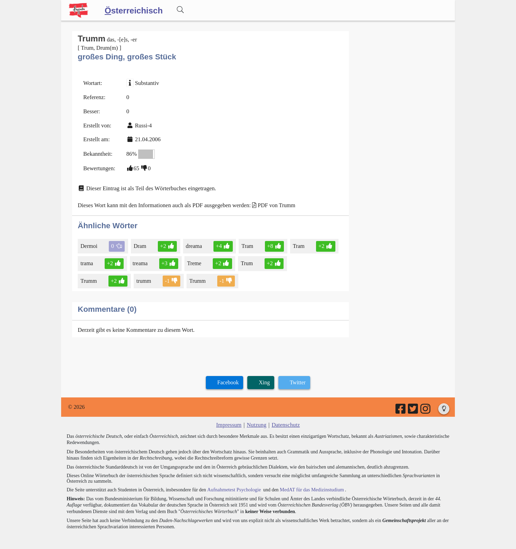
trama (87, 259)
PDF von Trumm (271, 202)
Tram (245, 242)
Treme (193, 259)
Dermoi (89, 242)
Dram (139, 242)
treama (140, 259)
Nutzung (256, 419)
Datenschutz (285, 419)
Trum (244, 259)
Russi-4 (142, 124)
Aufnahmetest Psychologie (233, 484)
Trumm (297, 259)
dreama (192, 242)
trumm (88, 276)
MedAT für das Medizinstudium (309, 484)
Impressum (229, 419)
